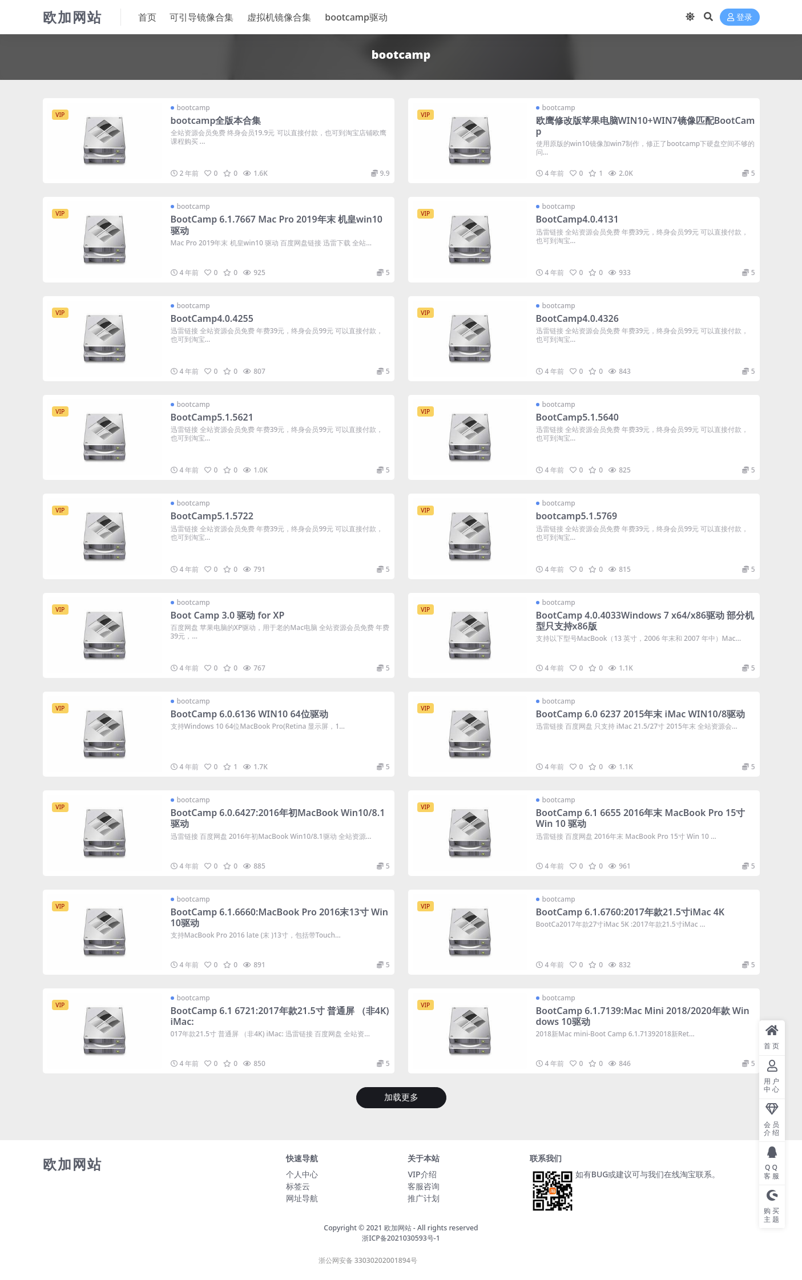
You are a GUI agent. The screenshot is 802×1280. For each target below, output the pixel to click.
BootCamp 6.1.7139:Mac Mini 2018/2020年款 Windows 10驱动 (643, 1016)
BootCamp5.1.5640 (577, 417)
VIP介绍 (422, 1174)
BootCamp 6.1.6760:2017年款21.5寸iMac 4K (630, 912)
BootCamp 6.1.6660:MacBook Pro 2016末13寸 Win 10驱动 (280, 917)
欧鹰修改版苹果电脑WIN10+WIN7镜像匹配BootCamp (641, 126)
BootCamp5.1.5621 (212, 417)
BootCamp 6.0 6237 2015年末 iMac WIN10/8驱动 (640, 714)
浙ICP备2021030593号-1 (401, 1238)
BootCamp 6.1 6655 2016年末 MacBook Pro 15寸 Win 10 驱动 (640, 818)
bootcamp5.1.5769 (577, 516)
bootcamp (193, 107)
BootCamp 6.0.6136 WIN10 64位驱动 (249, 714)
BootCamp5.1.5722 (212, 516)
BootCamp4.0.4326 (577, 318)
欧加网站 (398, 1228)
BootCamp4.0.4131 (577, 219)
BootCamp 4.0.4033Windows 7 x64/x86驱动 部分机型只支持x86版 (645, 620)
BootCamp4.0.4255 (212, 318)
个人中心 (302, 1174)
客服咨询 (424, 1186)
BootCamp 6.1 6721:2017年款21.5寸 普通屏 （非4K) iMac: (280, 1016)
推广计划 (424, 1198)
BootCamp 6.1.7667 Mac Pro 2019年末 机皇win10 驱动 (277, 224)
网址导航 (302, 1198)
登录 (739, 17)
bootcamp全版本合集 (216, 120)
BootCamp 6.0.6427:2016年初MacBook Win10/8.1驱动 (278, 818)
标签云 (298, 1186)
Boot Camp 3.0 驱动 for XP (228, 615)
